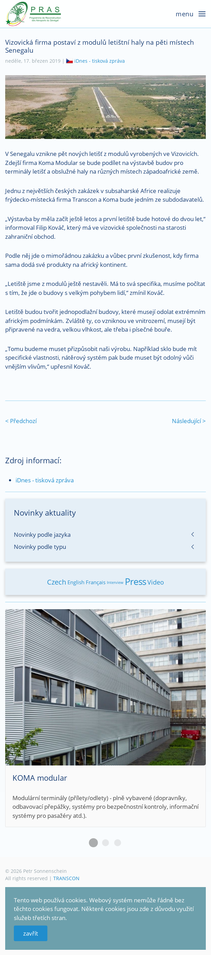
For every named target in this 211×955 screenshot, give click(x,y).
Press (135, 581)
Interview (115, 582)
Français (95, 582)
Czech (56, 582)
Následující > (189, 421)
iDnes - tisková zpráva (99, 61)
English (75, 582)
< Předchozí (21, 421)
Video (155, 582)
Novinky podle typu (40, 547)
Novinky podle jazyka (42, 534)
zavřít (30, 933)
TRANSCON (66, 878)
